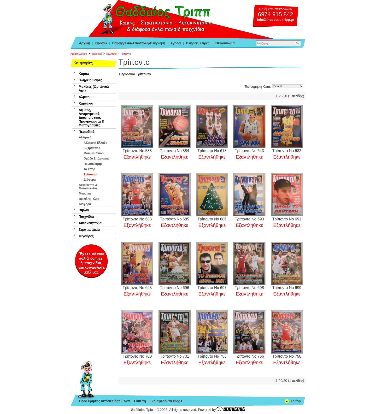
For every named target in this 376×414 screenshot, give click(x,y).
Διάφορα (90, 179)
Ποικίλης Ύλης (89, 199)
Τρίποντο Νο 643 (249, 151)
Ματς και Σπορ (94, 153)
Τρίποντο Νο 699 (286, 288)
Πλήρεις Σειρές (197, 43)
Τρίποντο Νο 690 (249, 219)
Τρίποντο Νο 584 (174, 151)
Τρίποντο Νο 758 (286, 356)
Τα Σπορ (89, 169)
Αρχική (84, 43)
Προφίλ (101, 43)
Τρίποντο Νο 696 (174, 288)
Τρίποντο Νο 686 (211, 219)
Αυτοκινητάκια (90, 223)
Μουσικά (85, 193)
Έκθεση (139, 401)
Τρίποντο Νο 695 (137, 288)
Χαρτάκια (86, 103)
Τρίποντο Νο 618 (211, 151)
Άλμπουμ (86, 97)
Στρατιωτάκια (89, 229)
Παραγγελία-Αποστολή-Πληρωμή (138, 43)
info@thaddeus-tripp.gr (275, 20)
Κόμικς (84, 74)
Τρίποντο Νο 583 (137, 151)
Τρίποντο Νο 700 (137, 356)
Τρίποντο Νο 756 (249, 356)
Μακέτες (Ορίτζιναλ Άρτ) (94, 88)
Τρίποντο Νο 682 (286, 151)
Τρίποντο (125, 53)
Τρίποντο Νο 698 (249, 288)
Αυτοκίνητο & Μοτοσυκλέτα (88, 186)
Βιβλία (84, 210)
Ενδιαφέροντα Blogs (165, 401)
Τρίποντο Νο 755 (211, 356)
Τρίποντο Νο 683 (137, 219)
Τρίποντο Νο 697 (211, 288)
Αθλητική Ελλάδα (95, 142)
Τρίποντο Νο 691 (286, 219)
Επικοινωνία (225, 43)
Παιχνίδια (86, 217)
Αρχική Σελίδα (78, 53)
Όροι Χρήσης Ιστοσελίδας (99, 401)
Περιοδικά (96, 53)
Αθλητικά (111, 53)
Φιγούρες (86, 236)
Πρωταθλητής (93, 164)
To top (296, 401)
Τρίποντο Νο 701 (174, 356)
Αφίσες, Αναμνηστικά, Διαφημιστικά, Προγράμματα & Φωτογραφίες (91, 117)
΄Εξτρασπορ (92, 148)
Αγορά (175, 43)
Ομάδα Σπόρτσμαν (96, 158)
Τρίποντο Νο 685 (174, 219)
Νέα (127, 401)
